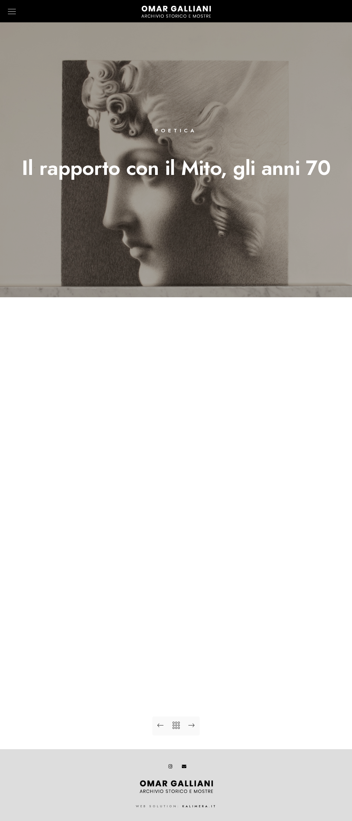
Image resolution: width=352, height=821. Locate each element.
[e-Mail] (185, 767)
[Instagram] (171, 767)
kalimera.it (199, 806)
